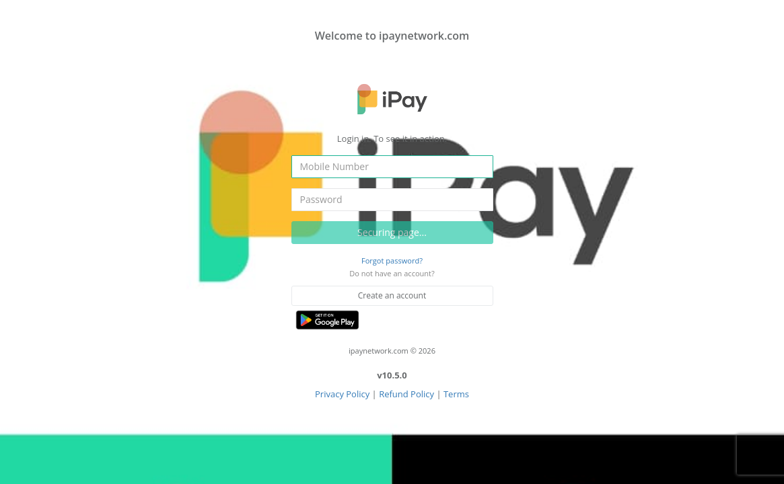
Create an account (392, 295)
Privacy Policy (342, 394)
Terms (456, 394)
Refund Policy (406, 394)
